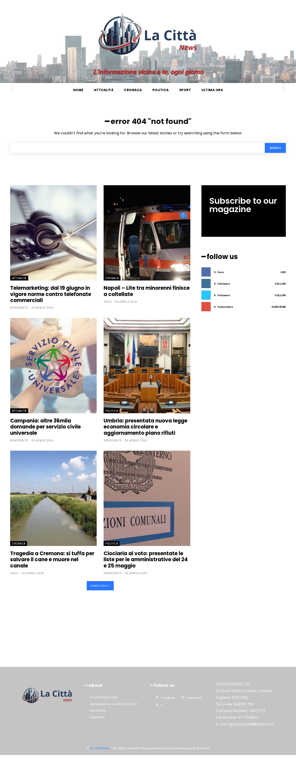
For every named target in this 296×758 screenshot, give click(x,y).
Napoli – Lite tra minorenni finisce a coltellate (147, 294)
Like (283, 274)
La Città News (100, 751)
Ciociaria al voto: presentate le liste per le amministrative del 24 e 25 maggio (146, 562)
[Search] (274, 150)
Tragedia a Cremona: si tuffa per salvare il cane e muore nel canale (52, 562)
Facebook (168, 701)
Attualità (19, 281)
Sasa (107, 304)
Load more (100, 589)
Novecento (19, 310)
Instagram (194, 701)
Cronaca (112, 281)
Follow (280, 285)
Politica (111, 414)
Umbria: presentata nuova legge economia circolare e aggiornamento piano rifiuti (145, 430)
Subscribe (278, 309)
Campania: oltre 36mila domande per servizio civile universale (45, 430)
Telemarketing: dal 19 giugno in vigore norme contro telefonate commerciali (50, 297)
